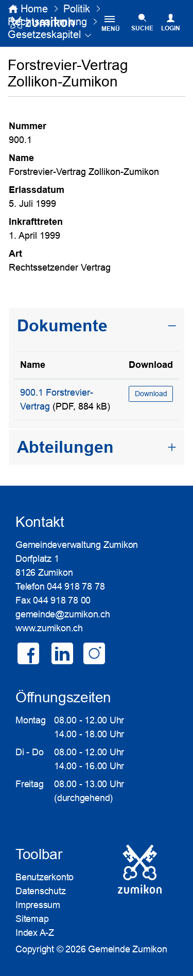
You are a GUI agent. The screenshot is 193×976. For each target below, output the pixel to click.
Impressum (37, 905)
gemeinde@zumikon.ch (62, 614)
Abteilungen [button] (65, 447)
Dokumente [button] (62, 325)
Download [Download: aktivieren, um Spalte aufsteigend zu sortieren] (151, 365)
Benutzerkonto (44, 877)
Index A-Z (34, 933)
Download (151, 393)
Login (170, 28)
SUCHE (142, 28)
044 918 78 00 (62, 600)
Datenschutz (40, 891)
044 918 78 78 (75, 586)
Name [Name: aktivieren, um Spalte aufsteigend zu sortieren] (32, 365)
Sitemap (31, 919)
